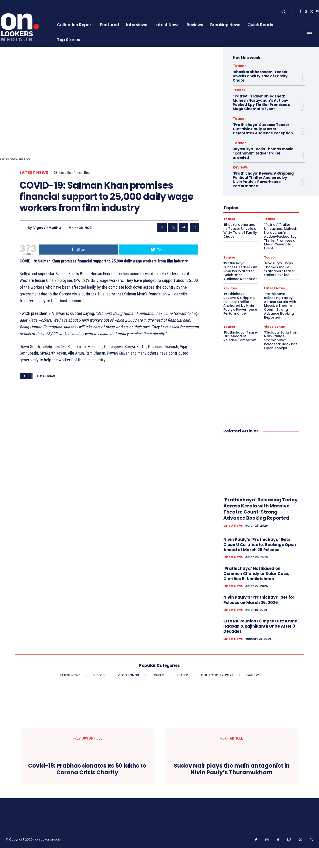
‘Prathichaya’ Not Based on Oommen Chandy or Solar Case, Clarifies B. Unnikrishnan (256, 574)
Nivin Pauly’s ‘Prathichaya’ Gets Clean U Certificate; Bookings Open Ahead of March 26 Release (259, 545)
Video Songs (274, 326)
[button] (283, 11)
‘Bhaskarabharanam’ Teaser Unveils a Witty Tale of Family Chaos (260, 76)
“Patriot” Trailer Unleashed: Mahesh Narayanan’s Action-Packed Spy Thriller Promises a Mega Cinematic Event (261, 102)
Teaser (239, 66)
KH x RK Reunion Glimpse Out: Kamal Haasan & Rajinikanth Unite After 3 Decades (261, 626)
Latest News (34, 173)
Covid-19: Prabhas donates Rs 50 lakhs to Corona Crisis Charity (87, 769)
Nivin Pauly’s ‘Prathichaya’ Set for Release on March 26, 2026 (258, 599)
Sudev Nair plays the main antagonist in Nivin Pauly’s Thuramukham (232, 769)
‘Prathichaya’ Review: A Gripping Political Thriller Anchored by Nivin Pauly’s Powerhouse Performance (263, 179)
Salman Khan (45, 376)
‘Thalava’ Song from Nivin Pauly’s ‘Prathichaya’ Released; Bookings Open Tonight (281, 340)
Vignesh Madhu (47, 228)
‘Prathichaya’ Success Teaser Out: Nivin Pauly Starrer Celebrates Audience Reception (263, 129)
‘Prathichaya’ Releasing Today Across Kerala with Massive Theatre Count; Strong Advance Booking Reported (280, 305)
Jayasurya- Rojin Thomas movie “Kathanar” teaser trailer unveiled (263, 153)
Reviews (240, 167)
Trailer (239, 90)
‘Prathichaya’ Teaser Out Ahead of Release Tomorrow (240, 336)
